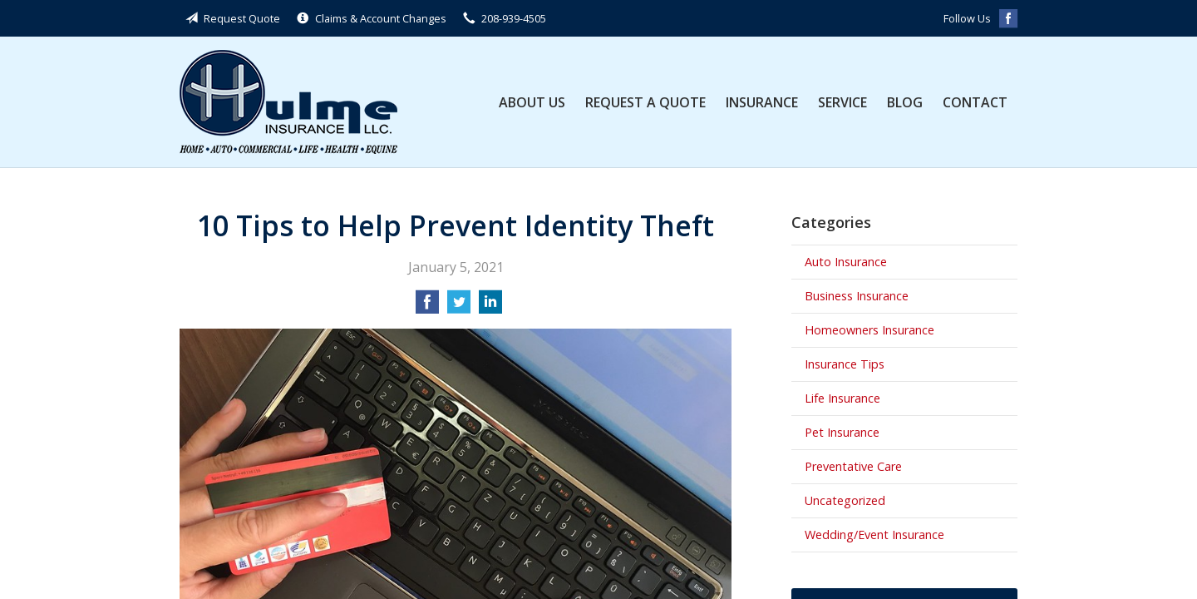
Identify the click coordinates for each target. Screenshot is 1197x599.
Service (842, 102)
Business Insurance (857, 296)
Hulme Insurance (288, 102)
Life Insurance (842, 398)
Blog (905, 102)
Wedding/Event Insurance (874, 534)
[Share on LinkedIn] (490, 307)
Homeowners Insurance (869, 330)
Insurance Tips (844, 364)
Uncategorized (845, 500)
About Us (532, 102)
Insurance (762, 102)
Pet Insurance (842, 432)
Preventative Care (853, 466)
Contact (975, 102)
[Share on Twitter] (458, 307)
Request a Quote (645, 102)
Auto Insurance (846, 262)
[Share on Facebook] (427, 307)
